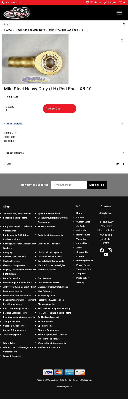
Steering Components (48, 330)
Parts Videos (82, 243)
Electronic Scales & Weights (51, 265)
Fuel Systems (44, 278)
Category (7, 252)
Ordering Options (84, 261)
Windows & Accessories (50, 347)
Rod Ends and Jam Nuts (49, 317)
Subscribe (96, 184)
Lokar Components (12, 291)
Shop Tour (81, 274)
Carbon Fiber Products (49, 244)
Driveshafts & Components (51, 261)
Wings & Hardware (12, 356)
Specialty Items (45, 326)
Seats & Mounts (45, 321)
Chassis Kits (82, 252)
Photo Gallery (82, 278)
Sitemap (80, 282)
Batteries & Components (15, 218)
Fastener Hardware (47, 270)
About (79, 248)
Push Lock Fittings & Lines (16, 308)
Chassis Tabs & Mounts (14, 257)
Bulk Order (81, 230)
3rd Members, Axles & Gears (17, 213)
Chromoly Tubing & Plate (50, 257)
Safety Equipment (11, 321)
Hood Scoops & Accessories (17, 283)
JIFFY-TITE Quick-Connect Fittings (19, 287)
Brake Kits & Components (50, 235)
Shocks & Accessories (14, 326)
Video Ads (81, 239)
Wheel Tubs (9, 343)
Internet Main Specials (48, 283)
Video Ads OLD (83, 269)
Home (79, 213)
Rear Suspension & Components (19, 317)
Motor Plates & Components (17, 295)
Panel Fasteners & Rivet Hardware (19, 300)
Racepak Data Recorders (15, 313)
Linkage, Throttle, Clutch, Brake (53, 287)
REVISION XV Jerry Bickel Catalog (54, 308)
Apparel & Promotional (49, 213)
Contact (80, 256)
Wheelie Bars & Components (52, 343)
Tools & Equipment (12, 334)
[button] (11, 2)
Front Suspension (11, 278)
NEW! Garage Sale (46, 295)
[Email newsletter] (69, 185)
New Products (83, 235)
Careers (80, 217)
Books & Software (46, 226)
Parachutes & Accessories (51, 300)
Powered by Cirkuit (64, 387)
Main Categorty (45, 291)
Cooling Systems (11, 261)
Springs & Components (14, 330)
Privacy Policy (83, 265)
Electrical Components (14, 265)
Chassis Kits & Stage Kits (50, 252)
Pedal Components (12, 304)
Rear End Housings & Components (54, 313)
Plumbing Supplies (47, 304)
